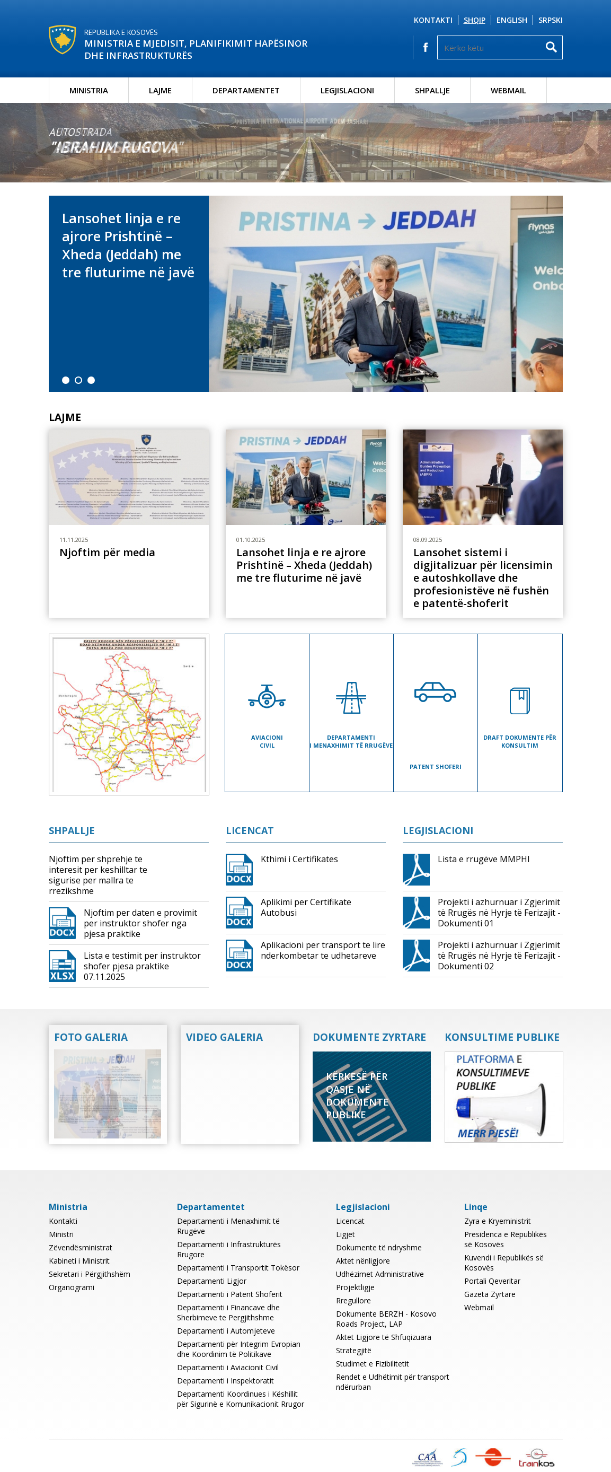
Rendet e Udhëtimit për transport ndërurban (392, 1382)
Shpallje (432, 90)
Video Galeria (224, 1037)
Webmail (508, 90)
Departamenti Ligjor (211, 1281)
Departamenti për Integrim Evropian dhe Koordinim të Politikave (238, 1349)
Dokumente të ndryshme (379, 1247)
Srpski (550, 20)
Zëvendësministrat (80, 1247)
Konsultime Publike (502, 1037)
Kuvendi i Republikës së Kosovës (504, 1262)
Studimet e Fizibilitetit (372, 1364)
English (512, 20)
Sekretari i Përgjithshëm (89, 1274)
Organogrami (71, 1287)
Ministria (88, 90)
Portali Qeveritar (492, 1281)
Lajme (160, 90)
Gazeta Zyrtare (490, 1294)
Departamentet (246, 90)
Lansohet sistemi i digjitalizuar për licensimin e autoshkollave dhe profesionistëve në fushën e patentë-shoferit (483, 578)
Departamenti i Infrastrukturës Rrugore (229, 1249)
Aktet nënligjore (363, 1261)
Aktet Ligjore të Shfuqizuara (383, 1337)
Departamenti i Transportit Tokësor (238, 1268)
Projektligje (355, 1287)
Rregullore (353, 1300)
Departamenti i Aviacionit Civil (228, 1367)
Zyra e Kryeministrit (497, 1221)
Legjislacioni (347, 90)
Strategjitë (353, 1350)
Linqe (476, 1207)
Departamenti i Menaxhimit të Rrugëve (228, 1226)
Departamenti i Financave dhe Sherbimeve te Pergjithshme (228, 1312)
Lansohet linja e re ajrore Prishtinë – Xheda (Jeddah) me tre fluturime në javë (128, 245)
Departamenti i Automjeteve (226, 1331)
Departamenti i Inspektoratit (225, 1380)
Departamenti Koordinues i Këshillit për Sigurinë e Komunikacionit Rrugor (240, 1399)
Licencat (250, 830)
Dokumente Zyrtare (369, 1037)
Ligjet (345, 1234)
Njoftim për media (107, 552)
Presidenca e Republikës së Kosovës (505, 1239)
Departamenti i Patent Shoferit (229, 1294)
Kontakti (433, 20)
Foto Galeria (91, 1037)
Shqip (474, 20)
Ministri (61, 1234)
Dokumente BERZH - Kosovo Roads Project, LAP (386, 1319)
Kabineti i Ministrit (79, 1261)
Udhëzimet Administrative (380, 1274)
